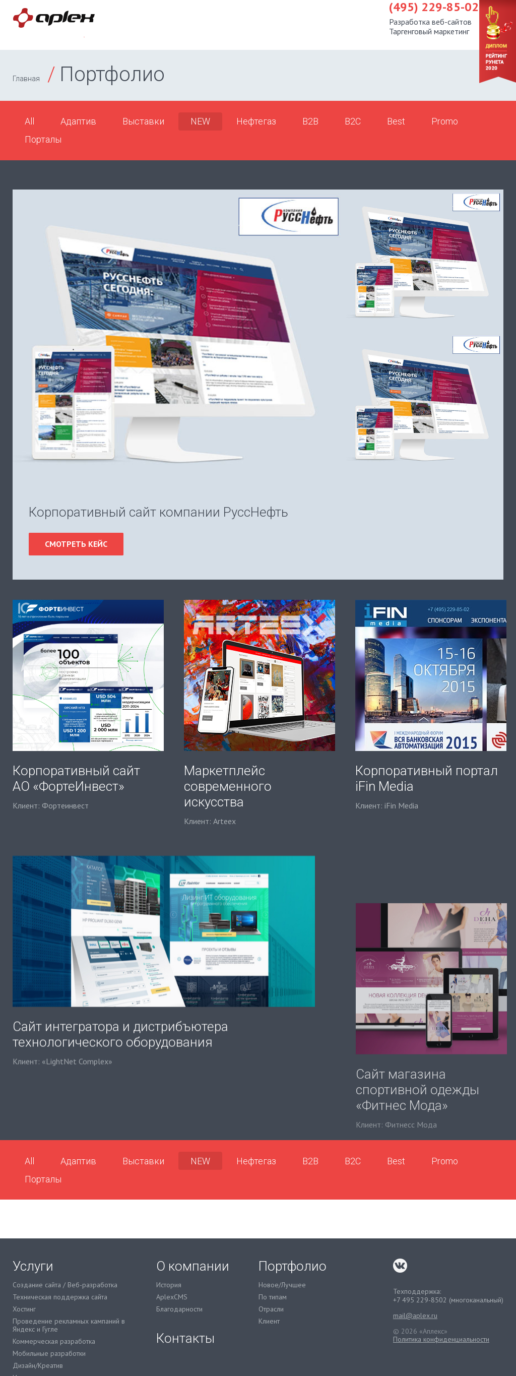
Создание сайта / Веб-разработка (65, 1285)
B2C (353, 121)
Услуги (255, 25)
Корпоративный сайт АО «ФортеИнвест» (76, 778)
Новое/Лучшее (282, 1285)
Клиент (269, 1321)
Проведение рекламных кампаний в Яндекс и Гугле (69, 1325)
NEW (200, 121)
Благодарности (179, 1309)
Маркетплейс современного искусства (228, 786)
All (29, 121)
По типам (273, 1297)
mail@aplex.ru (415, 1315)
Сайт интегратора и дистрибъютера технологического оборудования (120, 1085)
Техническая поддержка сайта (60, 1297)
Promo (444, 121)
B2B (310, 121)
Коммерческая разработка (54, 1341)
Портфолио (311, 25)
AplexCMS (171, 1297)
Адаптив (78, 121)
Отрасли (271, 1309)
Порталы (43, 139)
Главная (26, 79)
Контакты (448, 25)
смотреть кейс (76, 544)
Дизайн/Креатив (38, 1365)
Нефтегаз (256, 121)
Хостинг (24, 1309)
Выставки (143, 121)
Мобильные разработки (49, 1353)
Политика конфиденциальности (441, 1339)
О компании (382, 25)
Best (396, 121)
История (168, 1285)
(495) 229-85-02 (159, 14)
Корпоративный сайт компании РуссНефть (158, 512)
